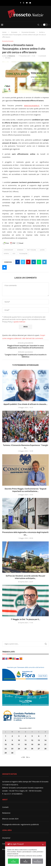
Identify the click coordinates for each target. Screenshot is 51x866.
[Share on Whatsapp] (39, 262)
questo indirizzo (19, 322)
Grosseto (14, 32)
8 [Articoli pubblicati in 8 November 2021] (5, 740)
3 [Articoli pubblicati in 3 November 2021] (18, 736)
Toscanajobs (23, 253)
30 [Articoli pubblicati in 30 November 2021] (12, 753)
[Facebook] (20, 3)
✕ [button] (43, 845)
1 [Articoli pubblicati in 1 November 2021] (5, 736)
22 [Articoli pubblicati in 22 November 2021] (6, 748)
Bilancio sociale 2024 (10, 818)
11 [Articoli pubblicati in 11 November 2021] (25, 740)
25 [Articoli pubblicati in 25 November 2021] (25, 748)
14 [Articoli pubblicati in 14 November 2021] (45, 740)
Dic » (28, 757)
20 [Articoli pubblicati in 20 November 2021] (39, 744)
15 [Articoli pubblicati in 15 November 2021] (6, 744)
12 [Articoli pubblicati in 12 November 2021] (32, 740)
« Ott (23, 757)
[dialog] (25, 854)
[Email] (30, 3)
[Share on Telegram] (44, 262)
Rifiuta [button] (25, 861)
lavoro (42, 250)
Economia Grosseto (28, 32)
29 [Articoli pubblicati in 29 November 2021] (6, 753)
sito (14, 253)
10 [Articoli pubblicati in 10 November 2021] (19, 740)
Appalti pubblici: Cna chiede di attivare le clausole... (25, 404)
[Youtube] (27, 3)
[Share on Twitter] (23, 262)
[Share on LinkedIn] (33, 262)
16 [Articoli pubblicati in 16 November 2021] (12, 744)
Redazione (11, 56)
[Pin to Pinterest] (28, 262)
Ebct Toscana (31, 250)
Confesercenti (8, 250)
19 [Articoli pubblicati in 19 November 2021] (32, 744)
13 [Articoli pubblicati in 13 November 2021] (39, 740)
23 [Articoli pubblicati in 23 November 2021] (12, 748)
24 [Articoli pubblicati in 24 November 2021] (19, 748)
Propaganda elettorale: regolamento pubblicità (20, 824)
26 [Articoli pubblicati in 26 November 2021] (32, 748)
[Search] (38, 24)
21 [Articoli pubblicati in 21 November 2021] (45, 744)
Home (4, 32)
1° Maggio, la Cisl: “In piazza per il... (25, 619)
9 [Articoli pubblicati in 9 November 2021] (12, 740)
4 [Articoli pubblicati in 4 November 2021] (25, 736)
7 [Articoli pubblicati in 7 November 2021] (45, 736)
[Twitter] (23, 3)
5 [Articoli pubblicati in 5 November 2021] (32, 736)
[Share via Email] (4, 267)
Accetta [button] (13, 861)
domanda (20, 250)
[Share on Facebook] (17, 262)
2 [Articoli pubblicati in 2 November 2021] (12, 736)
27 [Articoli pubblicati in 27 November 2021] (39, 748)
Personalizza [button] (37, 861)
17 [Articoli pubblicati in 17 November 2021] (19, 744)
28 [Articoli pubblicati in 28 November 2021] (45, 748)
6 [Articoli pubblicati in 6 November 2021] (38, 736)
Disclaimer (6, 838)
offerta (6, 253)
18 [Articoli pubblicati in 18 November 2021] (25, 744)
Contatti (5, 807)
